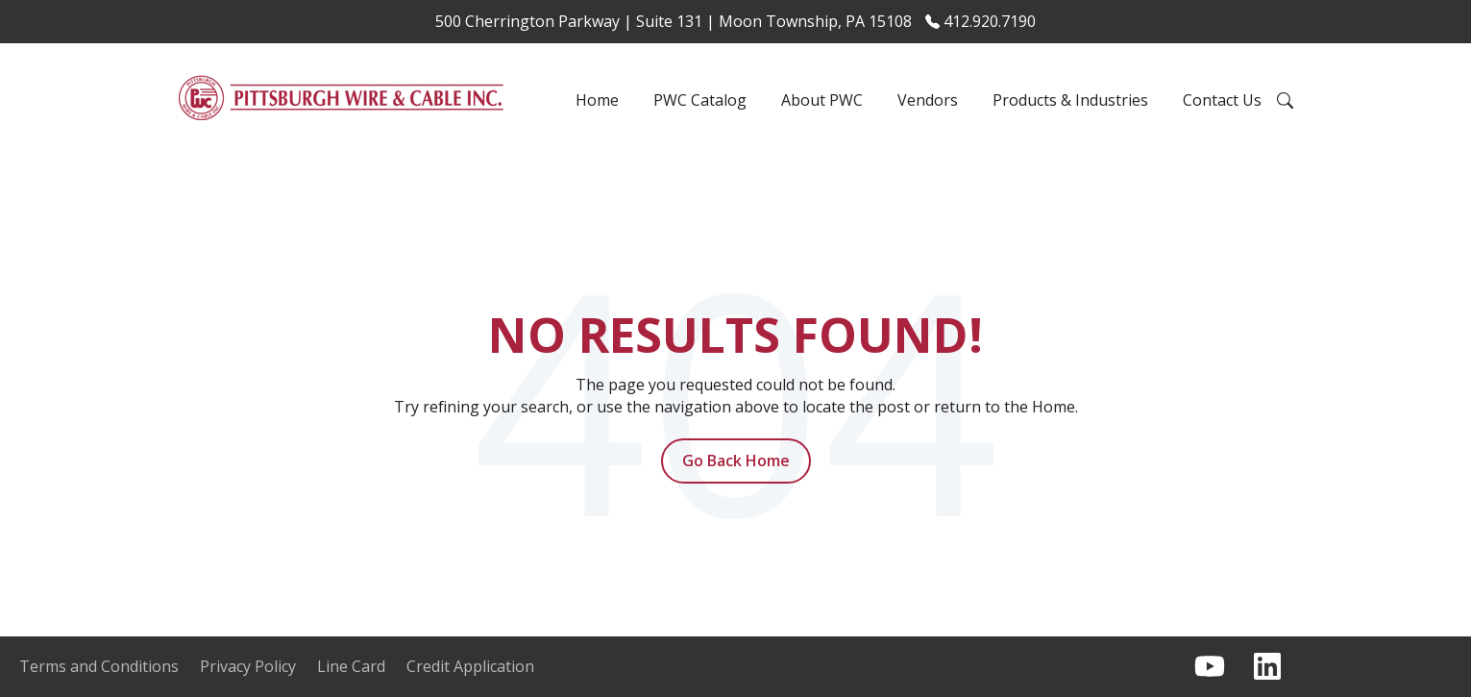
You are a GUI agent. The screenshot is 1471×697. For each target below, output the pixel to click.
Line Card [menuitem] (351, 666)
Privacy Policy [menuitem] (248, 666)
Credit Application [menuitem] (470, 666)
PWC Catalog (700, 100)
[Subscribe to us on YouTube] (1210, 666)
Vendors (927, 100)
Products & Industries (1070, 100)
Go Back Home (736, 460)
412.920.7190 (980, 21)
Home (597, 100)
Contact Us (1222, 100)
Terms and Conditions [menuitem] (99, 666)
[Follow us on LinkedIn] (1267, 666)
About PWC (822, 100)
